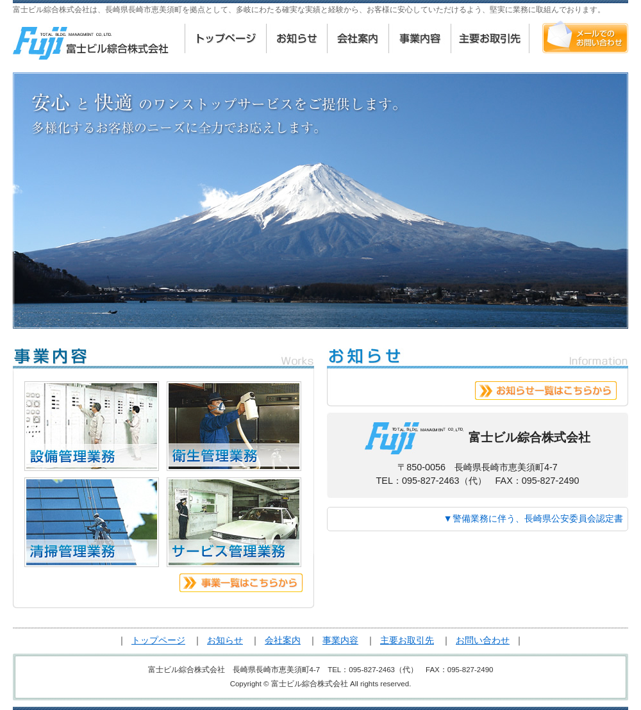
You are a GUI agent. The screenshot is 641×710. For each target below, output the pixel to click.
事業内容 (340, 640)
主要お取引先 (407, 640)
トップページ (158, 640)
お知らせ (225, 640)
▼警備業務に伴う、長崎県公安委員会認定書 (533, 518)
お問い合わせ (483, 640)
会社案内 (283, 640)
